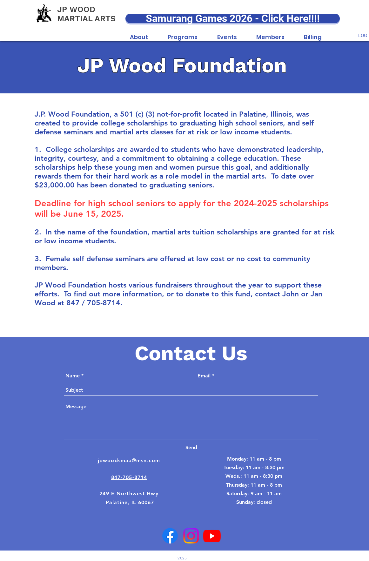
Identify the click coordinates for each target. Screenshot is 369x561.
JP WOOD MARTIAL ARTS (86, 14)
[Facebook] (170, 535)
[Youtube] (212, 535)
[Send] (191, 447)
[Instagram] (191, 535)
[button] (139, 34)
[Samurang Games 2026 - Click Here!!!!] (232, 18)
